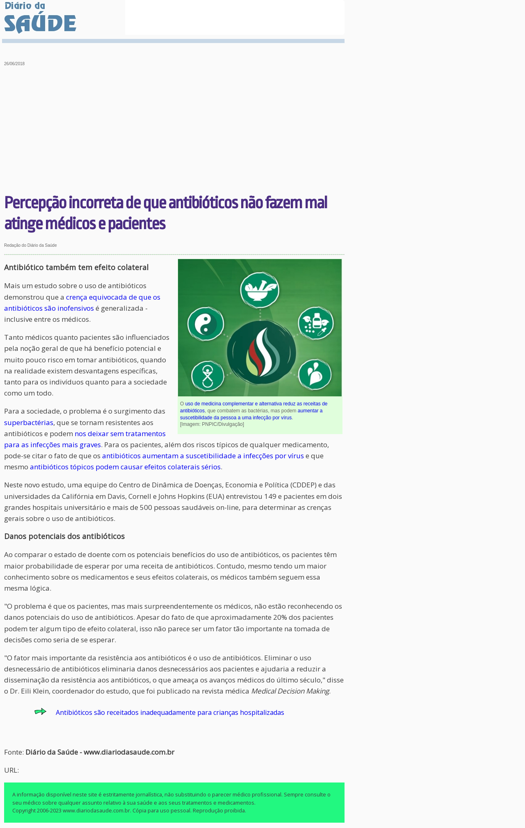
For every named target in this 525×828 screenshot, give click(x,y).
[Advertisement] (174, 131)
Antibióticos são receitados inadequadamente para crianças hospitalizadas (170, 712)
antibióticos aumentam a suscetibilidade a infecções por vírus (203, 455)
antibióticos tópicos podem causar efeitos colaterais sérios (125, 466)
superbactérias (28, 422)
